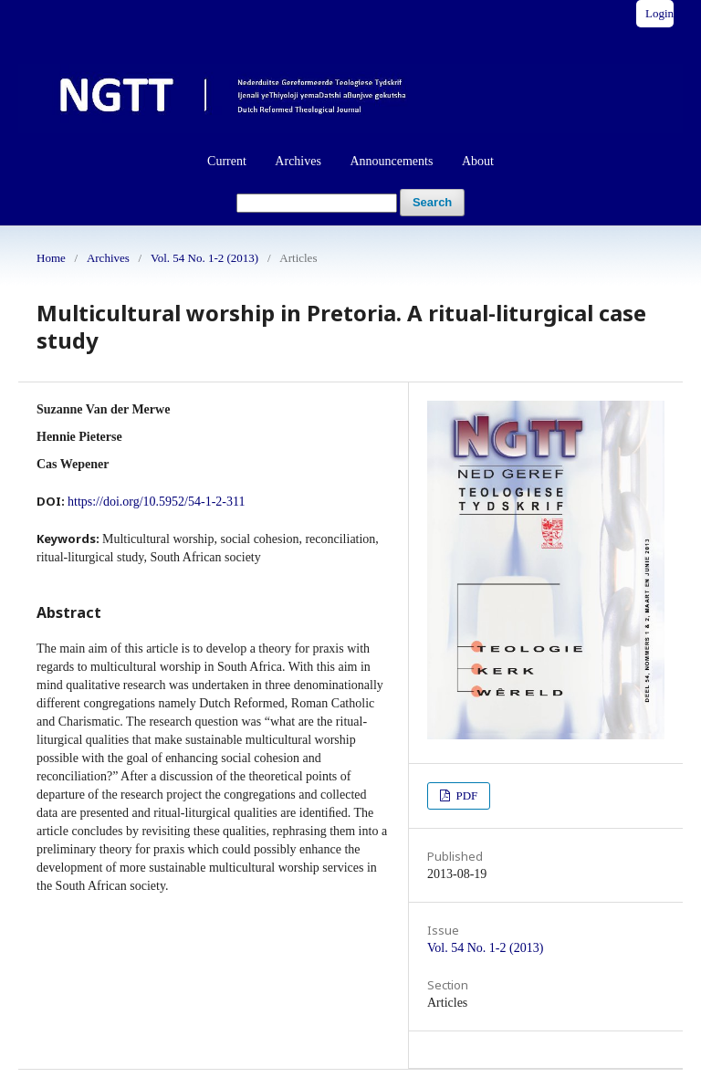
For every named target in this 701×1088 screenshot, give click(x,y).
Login (659, 13)
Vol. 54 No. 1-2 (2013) (204, 258)
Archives (298, 161)
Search (432, 202)
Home (51, 258)
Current (226, 161)
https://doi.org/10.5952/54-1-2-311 (156, 501)
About (478, 161)
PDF (465, 795)
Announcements (391, 161)
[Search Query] (316, 203)
